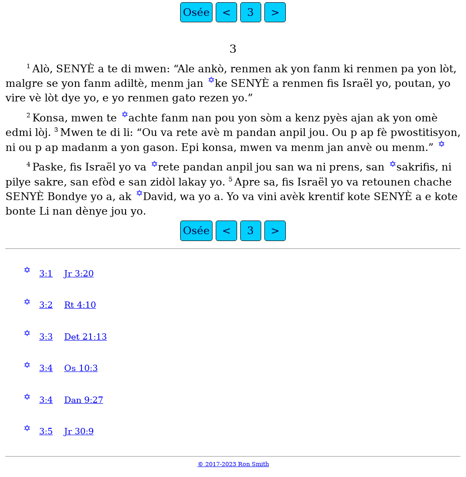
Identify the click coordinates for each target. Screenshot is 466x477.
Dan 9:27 (83, 400)
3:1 (46, 273)
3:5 (46, 431)
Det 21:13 (85, 336)
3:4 (46, 368)
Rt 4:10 (80, 305)
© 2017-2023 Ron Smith (233, 464)
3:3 (46, 336)
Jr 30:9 (79, 431)
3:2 (46, 305)
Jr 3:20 (79, 273)
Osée (196, 12)
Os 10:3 (81, 368)
